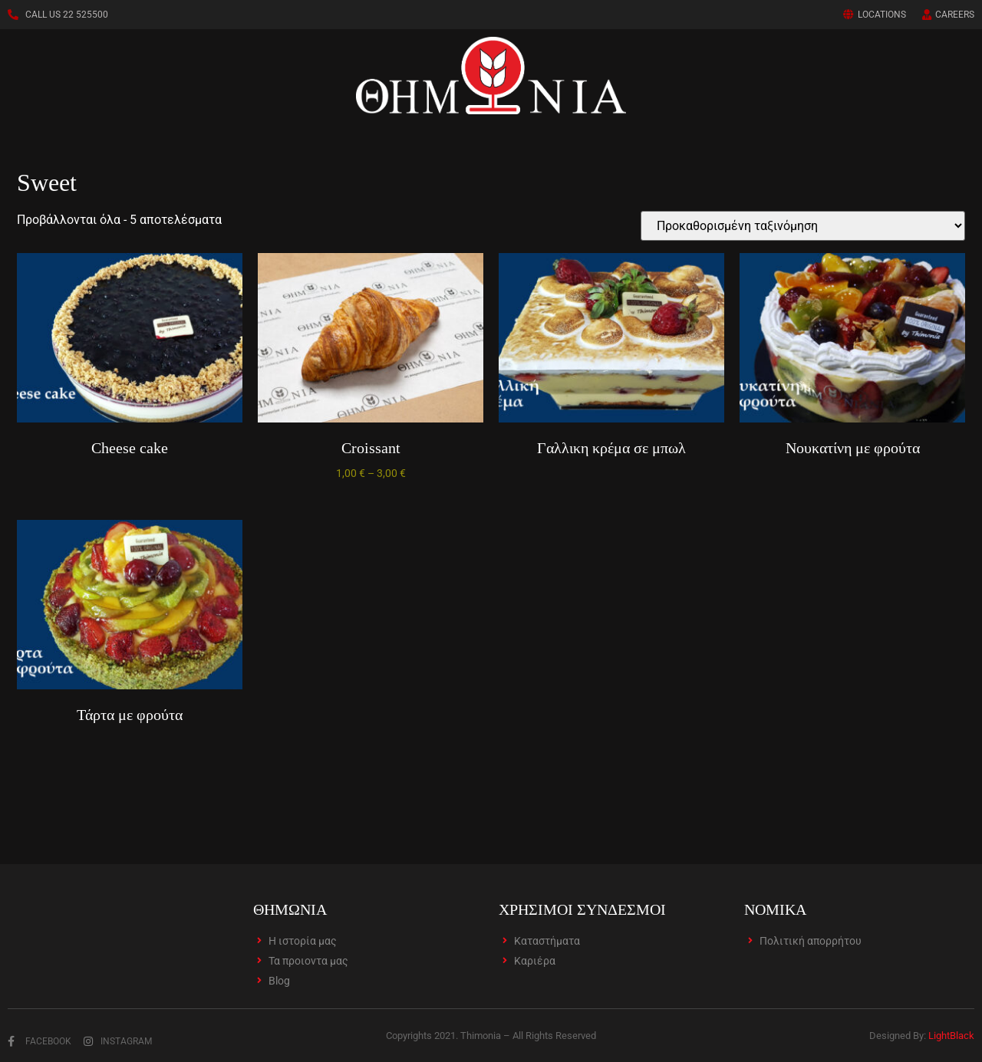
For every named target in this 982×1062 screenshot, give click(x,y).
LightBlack (951, 1035)
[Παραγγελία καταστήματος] (803, 226)
